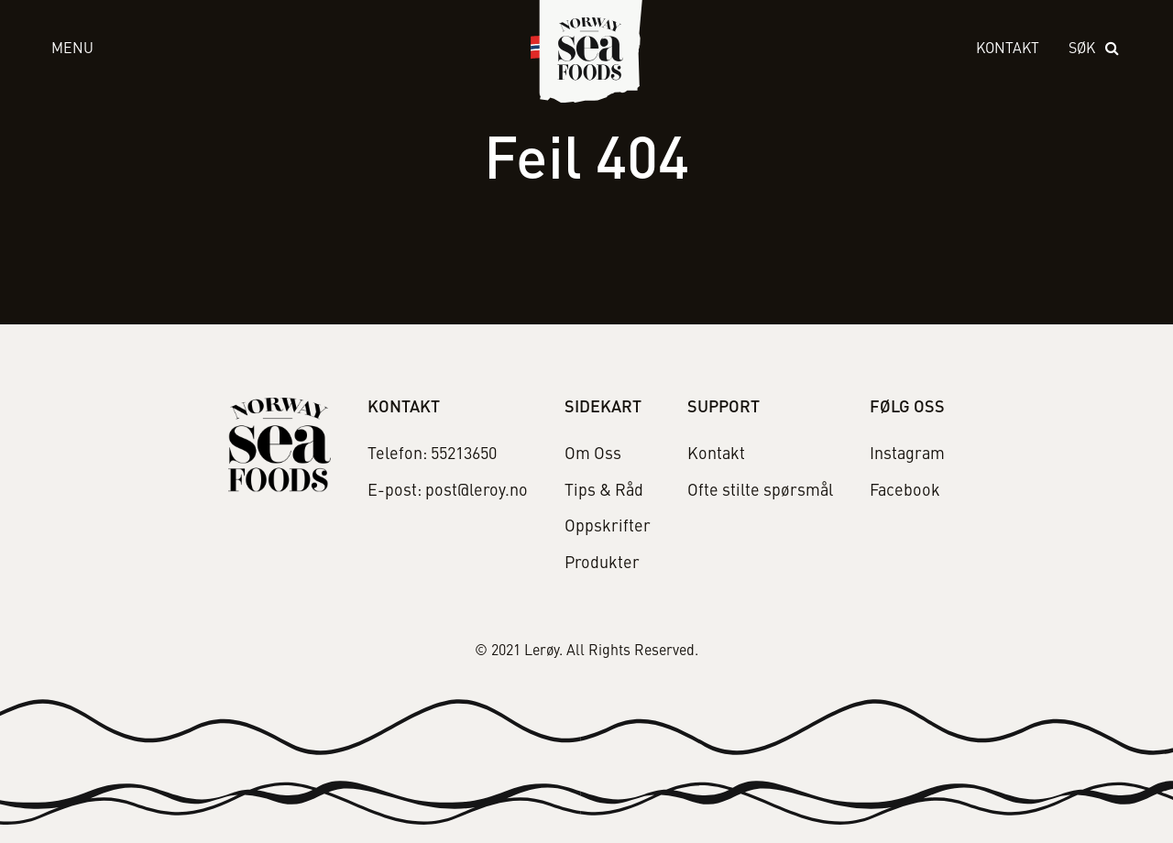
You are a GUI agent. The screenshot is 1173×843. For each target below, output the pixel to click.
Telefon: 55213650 (432, 454)
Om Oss (593, 454)
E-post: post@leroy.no (447, 491)
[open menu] (273, 50)
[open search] (1095, 50)
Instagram (907, 454)
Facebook (905, 491)
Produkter (602, 563)
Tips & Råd (604, 491)
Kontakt (1007, 49)
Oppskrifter (608, 527)
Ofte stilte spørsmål (760, 491)
